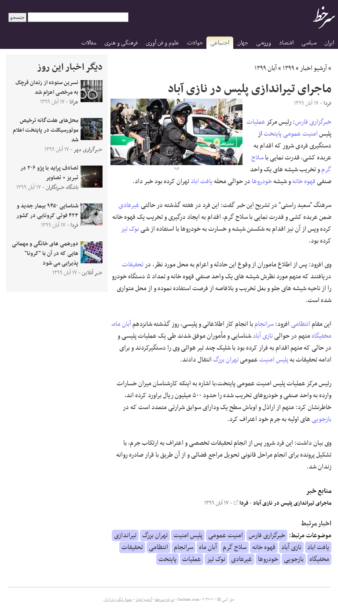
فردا (241, 503)
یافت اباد (202, 181)
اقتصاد (286, 43)
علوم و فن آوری (162, 43)
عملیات (255, 122)
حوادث (195, 43)
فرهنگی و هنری (121, 43)
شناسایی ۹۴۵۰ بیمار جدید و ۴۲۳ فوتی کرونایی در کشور (47, 211)
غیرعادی (129, 205)
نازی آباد (263, 336)
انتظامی (300, 324)
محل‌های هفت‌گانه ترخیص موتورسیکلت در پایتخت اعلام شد (45, 130)
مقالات (88, 43)
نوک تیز (130, 229)
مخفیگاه (321, 336)
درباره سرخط (164, 599)
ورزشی (263, 43)
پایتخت (273, 134)
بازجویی (321, 419)
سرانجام (264, 324)
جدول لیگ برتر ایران (117, 599)
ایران (329, 43)
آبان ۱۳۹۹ (265, 68)
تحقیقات (132, 264)
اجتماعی (219, 43)
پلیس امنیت (273, 359)
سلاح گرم (234, 547)
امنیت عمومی (300, 134)
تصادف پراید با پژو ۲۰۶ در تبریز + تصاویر (49, 173)
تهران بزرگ (226, 359)
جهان (242, 43)
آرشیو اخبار (313, 68)
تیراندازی (125, 535)
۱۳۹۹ (288, 68)
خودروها (262, 181)
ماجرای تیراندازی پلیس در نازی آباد (292, 503)
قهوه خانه (304, 181)
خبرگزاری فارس (313, 122)
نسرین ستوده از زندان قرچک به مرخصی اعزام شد (46, 87)
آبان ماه (122, 324)
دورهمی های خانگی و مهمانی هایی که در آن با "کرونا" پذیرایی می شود (45, 253)
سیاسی (308, 43)
